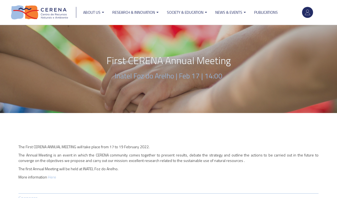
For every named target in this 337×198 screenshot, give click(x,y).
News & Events (230, 12)
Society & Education (187, 12)
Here (52, 177)
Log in (307, 12)
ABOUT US (93, 12)
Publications (266, 12)
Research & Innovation (135, 12)
